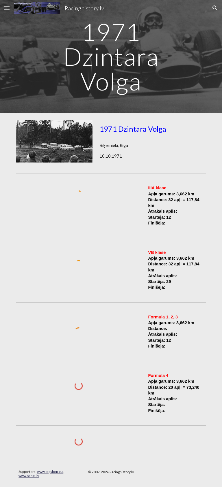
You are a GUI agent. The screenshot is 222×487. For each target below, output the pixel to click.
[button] (7, 8)
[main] (110, 56)
